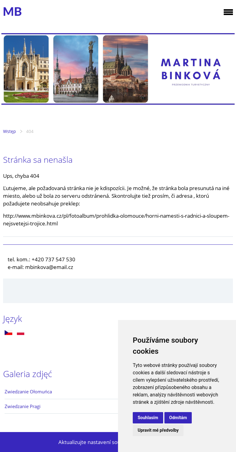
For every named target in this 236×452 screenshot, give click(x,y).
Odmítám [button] (178, 417)
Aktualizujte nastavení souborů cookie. (104, 442)
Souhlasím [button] (148, 417)
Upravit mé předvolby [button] (158, 430)
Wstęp (9, 131)
